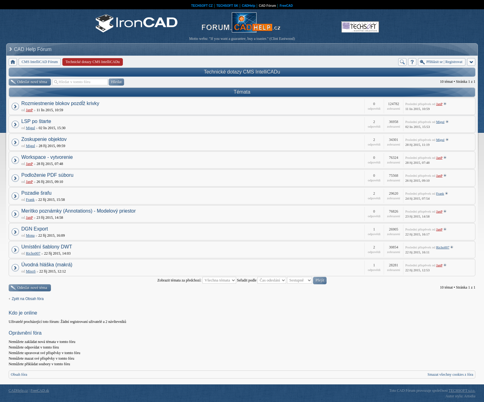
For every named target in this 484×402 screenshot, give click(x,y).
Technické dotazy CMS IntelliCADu (242, 71)
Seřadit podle (261, 280)
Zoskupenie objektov (44, 139)
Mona (30, 235)
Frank (30, 199)
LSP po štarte (36, 121)
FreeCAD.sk (40, 390)
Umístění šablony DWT (46, 246)
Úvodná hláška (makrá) (46, 264)
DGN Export (34, 228)
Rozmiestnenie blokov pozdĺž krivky (60, 103)
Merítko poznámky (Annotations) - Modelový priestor (78, 211)
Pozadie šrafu (36, 193)
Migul (30, 128)
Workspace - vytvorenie (47, 157)
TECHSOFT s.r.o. (462, 390)
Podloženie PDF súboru (47, 175)
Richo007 (33, 253)
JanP (29, 110)
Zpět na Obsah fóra (28, 299)
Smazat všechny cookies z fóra (450, 374)
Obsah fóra (19, 374)
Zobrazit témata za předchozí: (196, 280)
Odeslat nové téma (32, 81)
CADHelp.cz (18, 390)
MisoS (30, 271)
